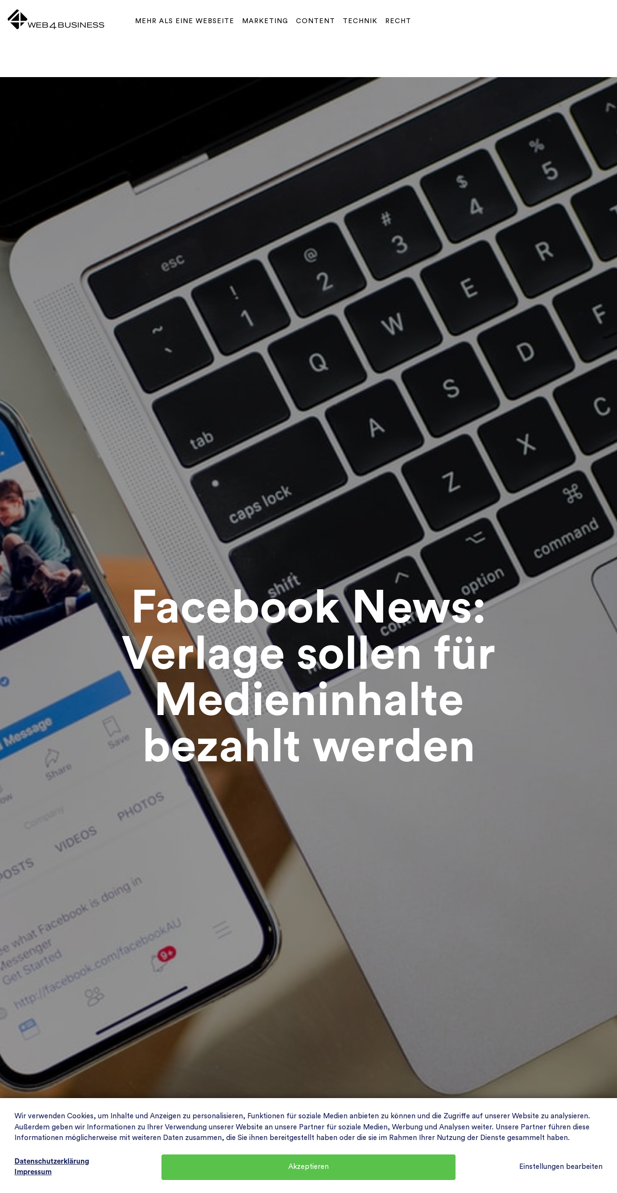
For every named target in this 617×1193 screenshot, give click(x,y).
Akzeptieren (308, 1166)
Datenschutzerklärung (51, 1161)
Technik (360, 21)
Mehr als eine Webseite (184, 21)
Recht (398, 21)
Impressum (33, 1172)
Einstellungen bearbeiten (561, 1166)
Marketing (265, 21)
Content (315, 21)
